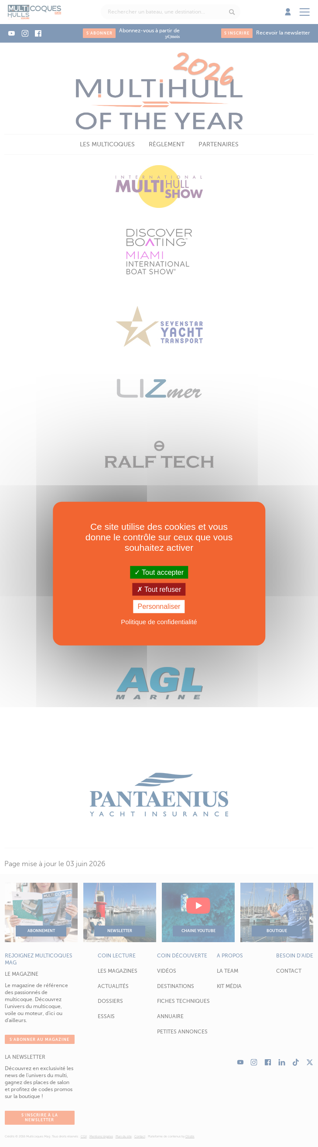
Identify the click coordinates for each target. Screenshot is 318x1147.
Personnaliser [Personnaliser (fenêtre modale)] (159, 606)
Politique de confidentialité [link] (159, 621)
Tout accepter (159, 572)
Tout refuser (159, 589)
